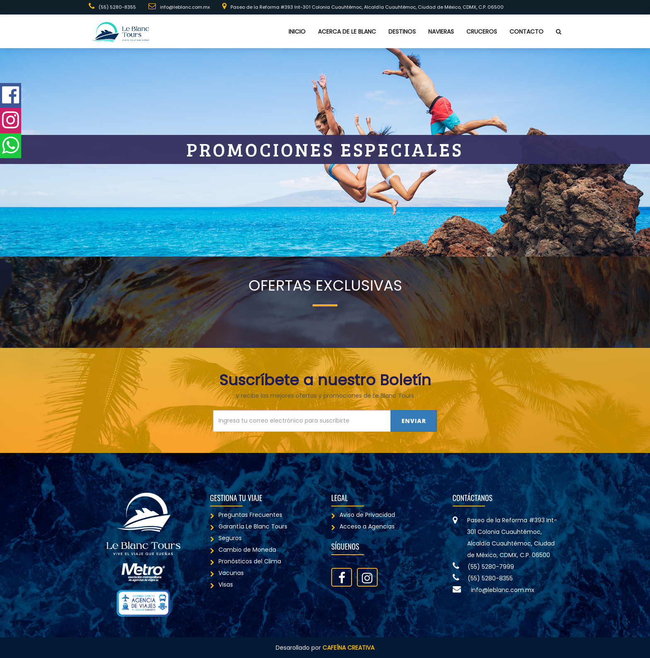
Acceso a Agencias (363, 526)
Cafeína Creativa (348, 647)
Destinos (402, 31)
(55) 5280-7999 (483, 567)
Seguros (226, 538)
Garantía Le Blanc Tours (248, 526)
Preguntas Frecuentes (246, 515)
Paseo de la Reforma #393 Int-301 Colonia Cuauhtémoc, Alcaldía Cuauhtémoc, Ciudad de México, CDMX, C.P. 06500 (363, 6)
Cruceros (481, 31)
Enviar (413, 421)
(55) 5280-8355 (112, 6)
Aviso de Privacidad (363, 515)
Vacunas (227, 573)
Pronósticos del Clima (245, 561)
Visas (221, 584)
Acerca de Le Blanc (347, 31)
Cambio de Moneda (243, 549)
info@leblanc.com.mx (179, 6)
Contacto (526, 31)
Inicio (297, 31)
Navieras (441, 31)
